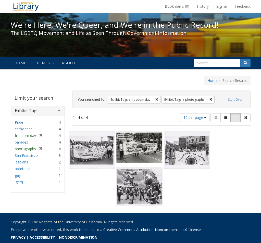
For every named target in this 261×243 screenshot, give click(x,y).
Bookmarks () (177, 6)
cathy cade (24, 128)
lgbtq (19, 182)
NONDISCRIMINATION (78, 237)
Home (21, 62)
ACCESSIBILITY (42, 237)
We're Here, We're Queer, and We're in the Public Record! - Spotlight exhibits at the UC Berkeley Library (26, 6)
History (203, 6)
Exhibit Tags (27, 110)
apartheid (22, 168)
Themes (44, 62)
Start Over (235, 99)
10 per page (194, 117)
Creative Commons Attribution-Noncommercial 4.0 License (152, 229)
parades (21, 142)
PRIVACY (18, 237)
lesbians (21, 162)
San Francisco (26, 155)
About (69, 62)
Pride (19, 122)
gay (18, 175)
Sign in (221, 6)
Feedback (243, 6)
